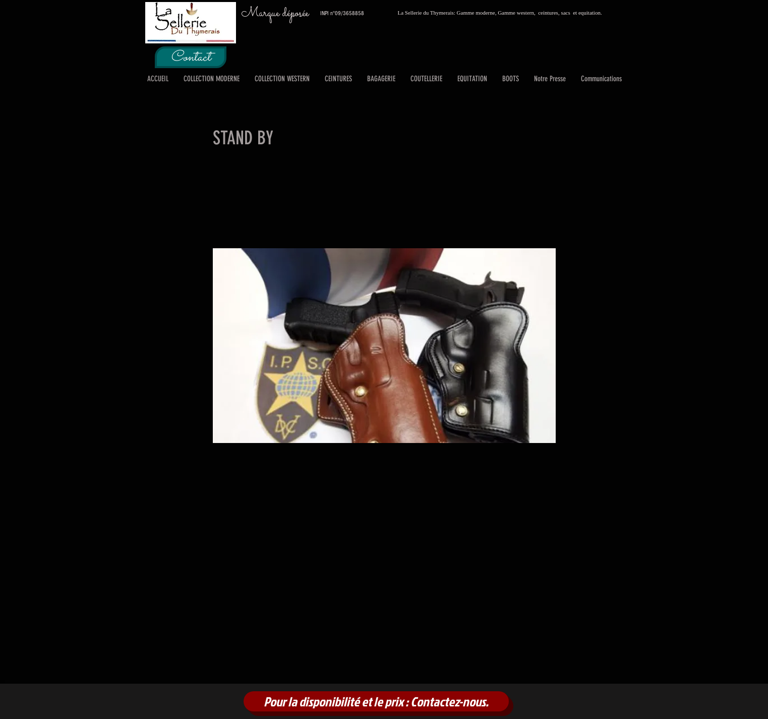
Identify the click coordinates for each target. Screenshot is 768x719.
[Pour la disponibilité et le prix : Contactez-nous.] (376, 701)
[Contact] (190, 57)
